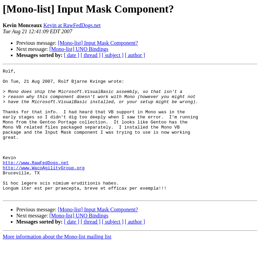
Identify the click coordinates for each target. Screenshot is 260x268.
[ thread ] (91, 55)
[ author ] (135, 55)
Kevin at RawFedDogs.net (72, 25)
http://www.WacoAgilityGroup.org (44, 188)
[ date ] (71, 55)
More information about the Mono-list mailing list (57, 262)
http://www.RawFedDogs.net (36, 182)
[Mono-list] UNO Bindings (78, 49)
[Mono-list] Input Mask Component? (98, 43)
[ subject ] (113, 55)
